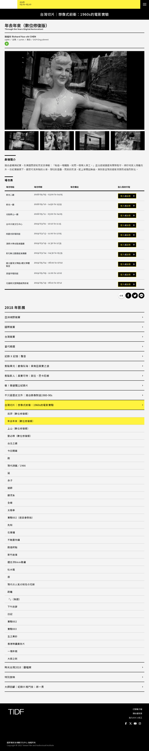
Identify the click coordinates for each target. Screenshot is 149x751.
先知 (10, 525)
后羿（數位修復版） (19, 413)
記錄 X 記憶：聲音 (15, 356)
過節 (10, 488)
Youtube (135, 723)
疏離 (10, 591)
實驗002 (12, 621)
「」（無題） (14, 599)
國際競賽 (10, 327)
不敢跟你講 (14, 540)
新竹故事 (12, 554)
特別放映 (10, 677)
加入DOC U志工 (135, 717)
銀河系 (11, 495)
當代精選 (10, 346)
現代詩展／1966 (17, 465)
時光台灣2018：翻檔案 (18, 667)
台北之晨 (12, 443)
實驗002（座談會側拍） (21, 517)
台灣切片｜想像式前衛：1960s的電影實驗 (29, 405)
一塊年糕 (12, 651)
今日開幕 (12, 450)
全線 (10, 502)
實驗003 (12, 629)
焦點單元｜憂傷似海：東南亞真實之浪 (27, 366)
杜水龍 (11, 569)
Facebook (126, 723)
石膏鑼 (11, 532)
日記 (10, 614)
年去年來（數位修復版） (21, 421)
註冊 (128, 196)
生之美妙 (12, 636)
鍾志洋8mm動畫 (17, 562)
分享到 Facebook (128, 295)
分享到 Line (141, 295)
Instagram (140, 723)
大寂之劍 (12, 658)
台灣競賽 (10, 336)
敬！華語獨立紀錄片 (16, 385)
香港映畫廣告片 (16, 643)
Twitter (130, 723)
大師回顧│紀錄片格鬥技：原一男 (24, 687)
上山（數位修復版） (19, 428)
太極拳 (11, 510)
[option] (74, 90)
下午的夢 (12, 606)
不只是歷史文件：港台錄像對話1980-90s (28, 395)
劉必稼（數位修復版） (20, 436)
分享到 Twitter (135, 295)
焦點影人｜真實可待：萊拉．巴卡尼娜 (27, 375)
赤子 (10, 480)
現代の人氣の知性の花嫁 (21, 584)
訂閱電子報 (137, 709)
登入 (122, 196)
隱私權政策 (137, 713)
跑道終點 (12, 547)
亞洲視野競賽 (12, 317)
